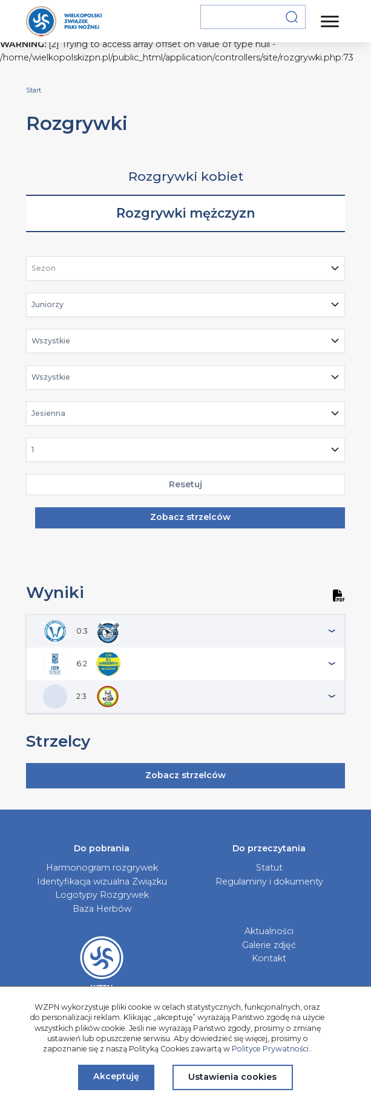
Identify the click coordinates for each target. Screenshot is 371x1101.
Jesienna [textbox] (48, 413)
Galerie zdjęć (269, 945)
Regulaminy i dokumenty (269, 881)
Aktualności (269, 931)
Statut (269, 867)
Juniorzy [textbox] (47, 304)
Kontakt (269, 958)
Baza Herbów (102, 908)
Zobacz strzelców (190, 517)
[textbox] (47, 268)
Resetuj (185, 484)
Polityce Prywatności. (271, 1048)
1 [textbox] (32, 449)
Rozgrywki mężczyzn (185, 213)
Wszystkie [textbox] (50, 340)
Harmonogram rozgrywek (102, 867)
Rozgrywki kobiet (185, 176)
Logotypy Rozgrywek (102, 894)
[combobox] (185, 268)
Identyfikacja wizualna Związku (102, 881)
